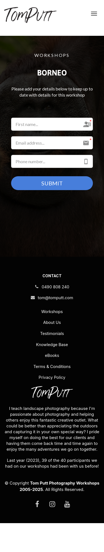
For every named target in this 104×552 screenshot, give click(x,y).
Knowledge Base (52, 344)
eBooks (52, 355)
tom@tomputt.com (52, 297)
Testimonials (52, 333)
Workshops (52, 311)
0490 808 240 (52, 286)
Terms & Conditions (51, 366)
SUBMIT (52, 183)
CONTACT (52, 275)
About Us (52, 322)
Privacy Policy (52, 377)
